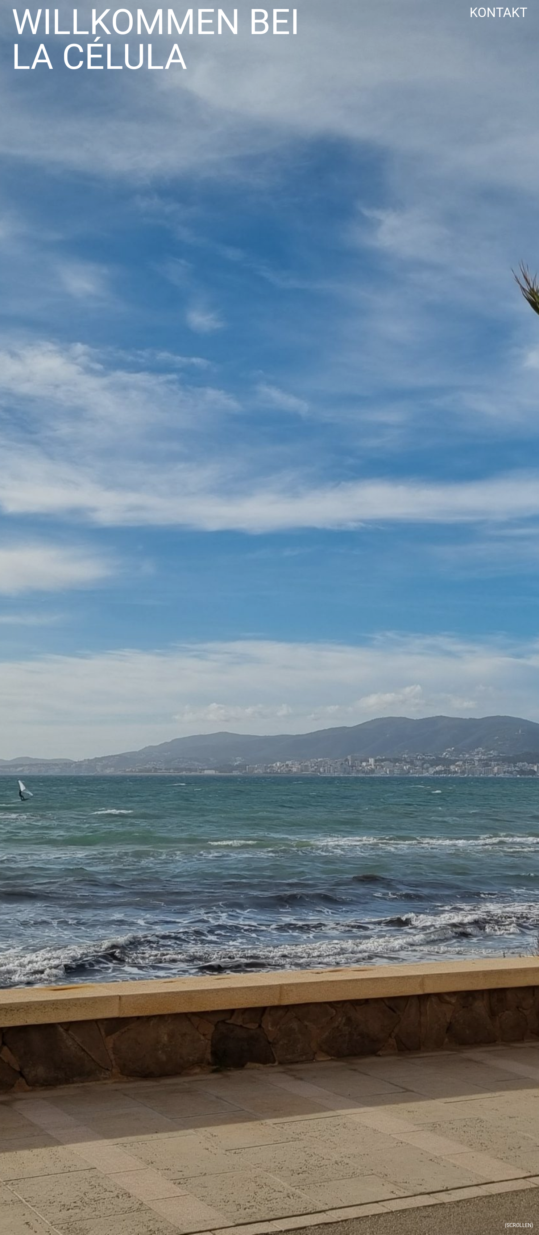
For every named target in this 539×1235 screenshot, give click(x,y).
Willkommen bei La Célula (156, 40)
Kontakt (498, 13)
